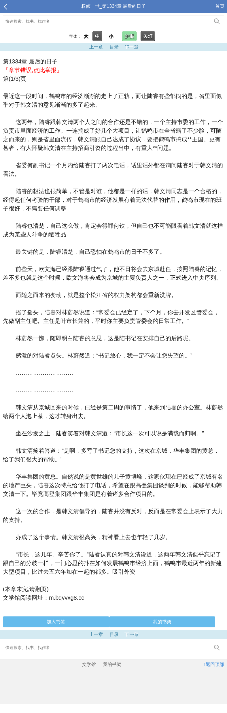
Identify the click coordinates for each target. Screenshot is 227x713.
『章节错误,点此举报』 (32, 70)
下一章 (131, 46)
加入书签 (56, 621)
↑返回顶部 (213, 664)
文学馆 (89, 664)
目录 (114, 46)
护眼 (129, 36)
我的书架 (162, 621)
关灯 (147, 36)
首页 (219, 6)
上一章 (96, 46)
